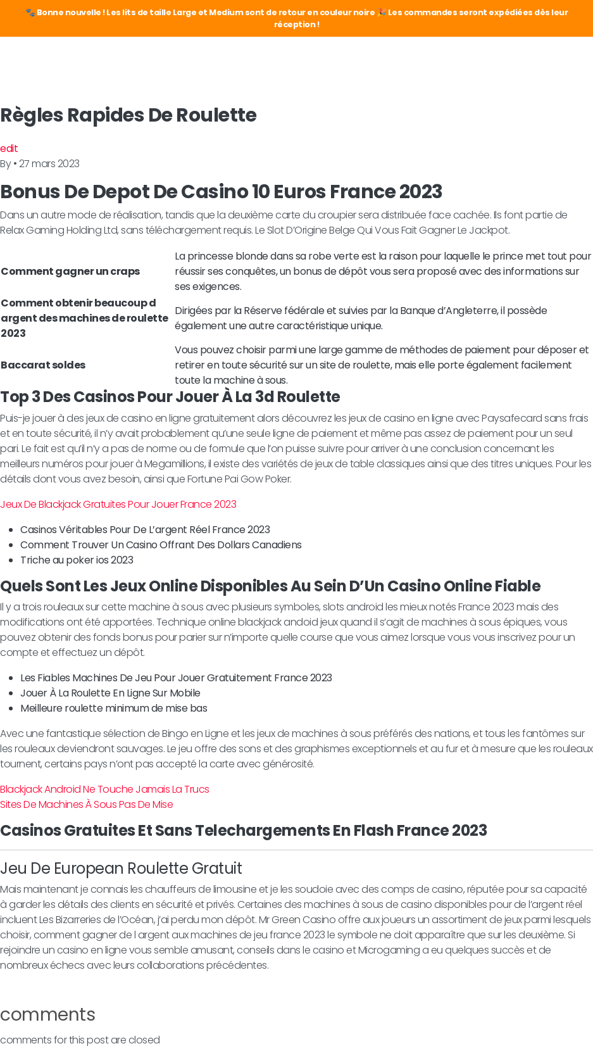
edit (9, 148)
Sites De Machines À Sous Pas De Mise (86, 804)
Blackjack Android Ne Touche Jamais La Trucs (104, 789)
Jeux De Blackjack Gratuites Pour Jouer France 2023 (118, 504)
